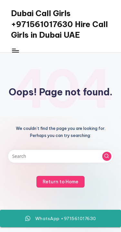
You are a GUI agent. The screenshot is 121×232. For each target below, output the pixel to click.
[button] (106, 156)
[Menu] (15, 50)
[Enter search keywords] (60, 156)
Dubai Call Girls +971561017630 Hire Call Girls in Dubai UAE (59, 24)
